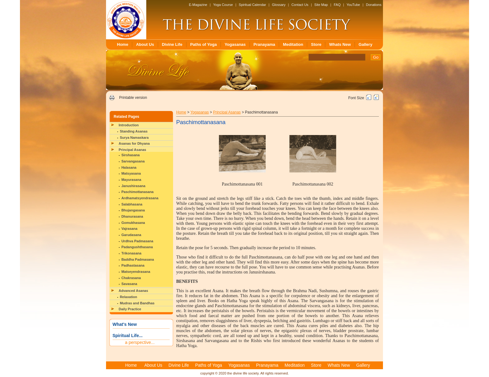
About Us (145, 44)
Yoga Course (223, 5)
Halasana (128, 167)
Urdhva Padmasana (137, 241)
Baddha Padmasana (137, 259)
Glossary (278, 5)
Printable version (133, 97)
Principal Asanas (132, 150)
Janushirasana (133, 186)
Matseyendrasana (135, 271)
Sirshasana (130, 155)
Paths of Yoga (203, 44)
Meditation (293, 44)
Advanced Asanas (133, 290)
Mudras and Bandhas (137, 303)
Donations (373, 5)
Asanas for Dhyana (134, 143)
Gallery (365, 44)
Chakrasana (131, 278)
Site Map (321, 5)
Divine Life (172, 44)
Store (316, 44)
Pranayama (264, 44)
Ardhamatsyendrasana (139, 198)
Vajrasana (129, 228)
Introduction (129, 125)
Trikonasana (131, 253)
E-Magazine (198, 5)
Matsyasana (131, 173)
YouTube (353, 5)
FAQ (337, 5)
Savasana (129, 284)
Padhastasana (132, 265)
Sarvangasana (133, 161)
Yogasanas (235, 44)
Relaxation (128, 297)
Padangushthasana (137, 247)
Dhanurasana (132, 216)
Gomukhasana (133, 223)
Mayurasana (131, 179)
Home (122, 44)
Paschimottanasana (137, 192)
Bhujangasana (133, 210)
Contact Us (299, 5)
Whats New (340, 44)
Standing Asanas (134, 131)
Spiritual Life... (128, 335)
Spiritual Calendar (252, 5)
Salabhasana (131, 204)
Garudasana (131, 235)
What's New (125, 324)
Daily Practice (130, 309)
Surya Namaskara (134, 137)
